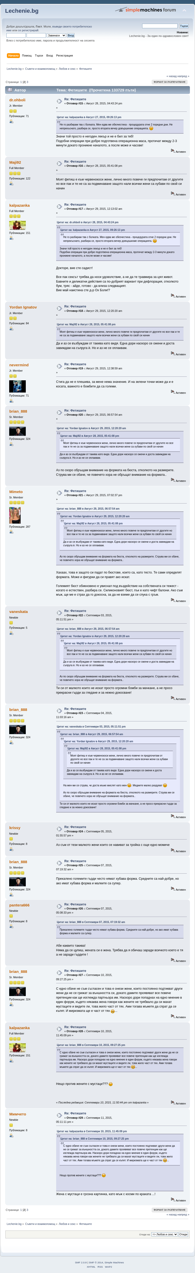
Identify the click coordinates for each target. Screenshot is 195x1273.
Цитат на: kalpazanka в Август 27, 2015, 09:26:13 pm (89, 117)
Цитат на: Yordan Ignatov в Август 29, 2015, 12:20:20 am (91, 428)
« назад (171, 76)
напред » (183, 76)
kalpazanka (19, 205)
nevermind (19, 365)
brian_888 (18, 411)
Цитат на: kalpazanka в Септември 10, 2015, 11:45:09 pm (92, 1131)
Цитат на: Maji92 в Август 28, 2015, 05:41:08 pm (86, 324)
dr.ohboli (17, 100)
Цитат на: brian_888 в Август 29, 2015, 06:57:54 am (88, 508)
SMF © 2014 (96, 1262)
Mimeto (15, 491)
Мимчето (17, 1114)
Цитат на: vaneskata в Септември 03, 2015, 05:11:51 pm (91, 726)
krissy (14, 828)
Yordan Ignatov (23, 307)
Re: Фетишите (75, 99)
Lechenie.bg (22, 11)
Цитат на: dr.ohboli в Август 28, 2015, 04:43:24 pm (88, 222)
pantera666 (19, 905)
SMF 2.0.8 (81, 1262)
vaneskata (18, 611)
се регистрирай (28, 30)
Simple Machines (114, 1262)
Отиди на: (145, 1234)
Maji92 (15, 162)
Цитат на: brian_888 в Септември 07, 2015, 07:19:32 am (91, 922)
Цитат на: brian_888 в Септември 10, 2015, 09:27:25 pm (91, 1045)
